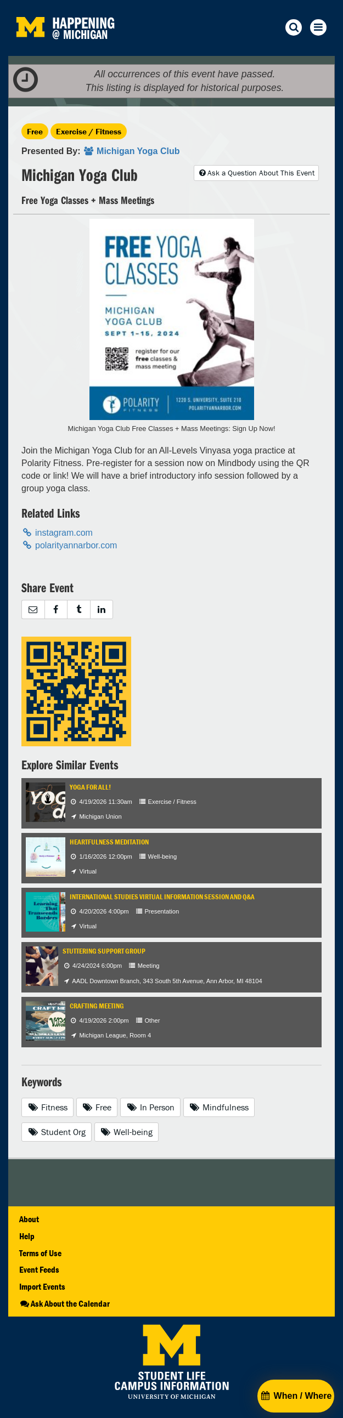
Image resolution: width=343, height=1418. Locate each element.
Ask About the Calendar (64, 1303)
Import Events (42, 1286)
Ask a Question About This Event (256, 173)
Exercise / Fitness (88, 131)
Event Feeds (39, 1269)
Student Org (56, 1131)
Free (35, 131)
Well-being (126, 1131)
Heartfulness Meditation (109, 842)
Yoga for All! (90, 787)
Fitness (47, 1107)
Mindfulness (219, 1107)
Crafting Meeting (97, 1006)
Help (27, 1235)
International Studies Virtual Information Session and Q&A (162, 896)
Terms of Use (40, 1252)
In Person (150, 1107)
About (29, 1218)
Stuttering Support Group (104, 951)
